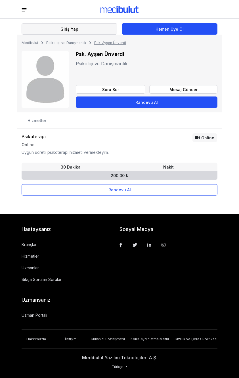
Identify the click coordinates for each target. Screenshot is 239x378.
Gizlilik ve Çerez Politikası (196, 339)
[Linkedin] (149, 245)
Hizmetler (37, 120)
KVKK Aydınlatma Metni (150, 339)
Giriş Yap (69, 29)
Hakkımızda (36, 339)
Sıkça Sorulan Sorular (42, 279)
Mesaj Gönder (183, 89)
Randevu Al (146, 102)
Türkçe (118, 367)
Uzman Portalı (34, 315)
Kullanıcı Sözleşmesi (108, 339)
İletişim (71, 339)
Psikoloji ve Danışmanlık (66, 43)
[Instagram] (163, 245)
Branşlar (29, 244)
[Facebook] (121, 245)
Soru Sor (110, 89)
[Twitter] (135, 245)
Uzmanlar (30, 267)
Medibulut (30, 43)
